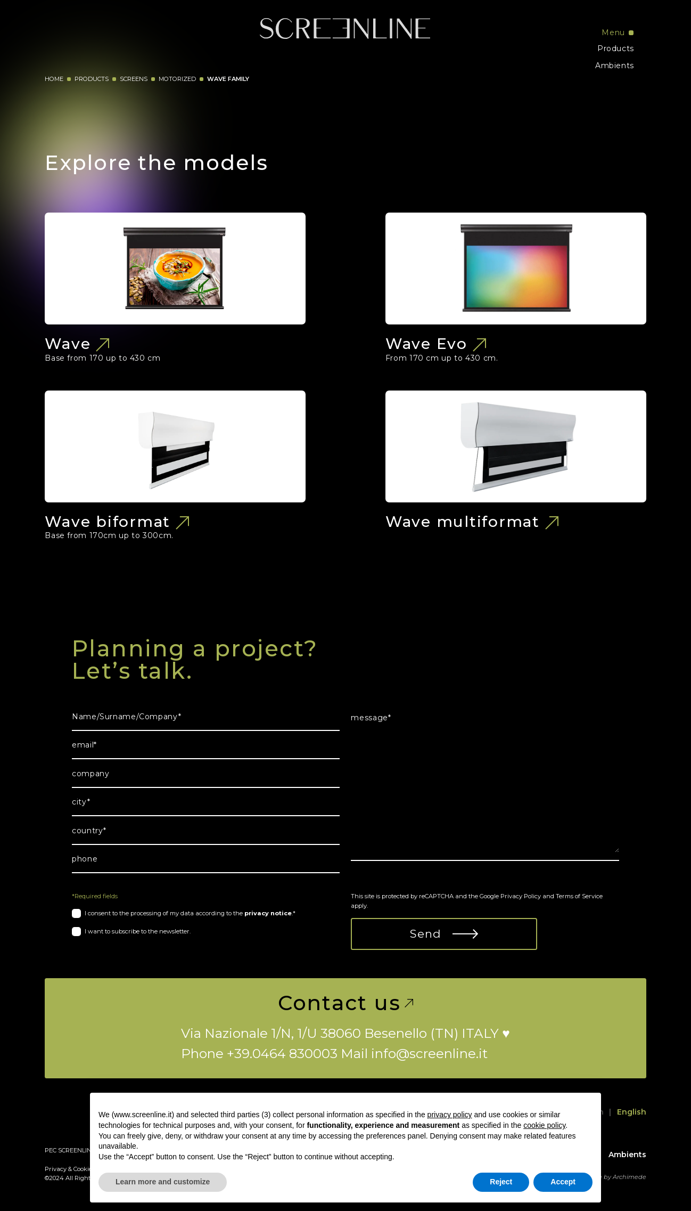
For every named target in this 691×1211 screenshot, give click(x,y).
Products (615, 48)
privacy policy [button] (449, 1114)
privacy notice (268, 913)
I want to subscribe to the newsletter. (138, 931)
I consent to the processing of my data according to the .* (190, 913)
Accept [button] (562, 1181)
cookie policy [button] (544, 1125)
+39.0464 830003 (282, 1053)
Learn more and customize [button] (163, 1181)
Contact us (346, 1003)
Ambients (614, 65)
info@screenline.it (429, 1053)
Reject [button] (501, 1181)
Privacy (56, 1169)
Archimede (629, 1177)
